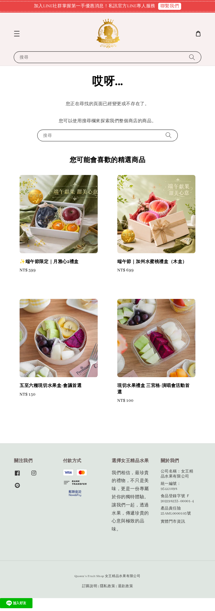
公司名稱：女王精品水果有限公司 (177, 474)
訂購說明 (89, 586)
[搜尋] (192, 57)
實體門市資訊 (173, 521)
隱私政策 (107, 586)
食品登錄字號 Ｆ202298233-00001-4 (177, 499)
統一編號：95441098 (171, 486)
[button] (17, 33)
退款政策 (125, 586)
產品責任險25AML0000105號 (176, 511)
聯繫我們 (169, 6)
